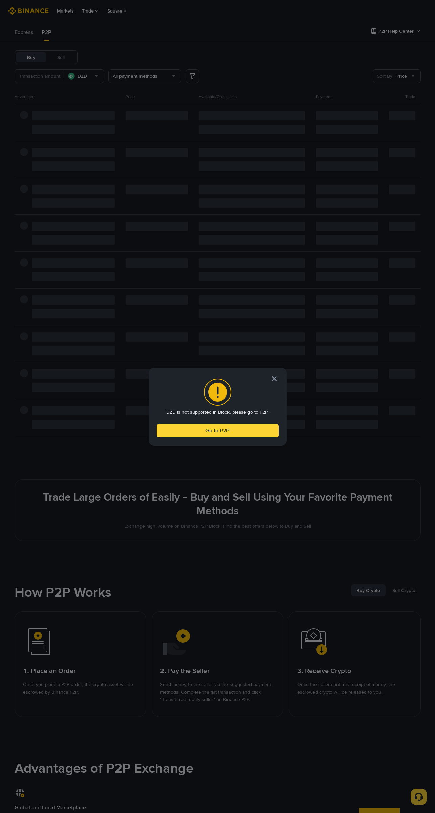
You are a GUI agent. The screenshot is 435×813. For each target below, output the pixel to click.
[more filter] (192, 76)
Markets (65, 11)
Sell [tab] (61, 57)
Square (117, 11)
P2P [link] (46, 32)
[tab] (24, 32)
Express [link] (24, 32)
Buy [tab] (31, 57)
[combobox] (84, 76)
